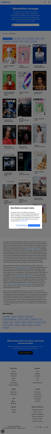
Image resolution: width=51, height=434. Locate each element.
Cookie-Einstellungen (21, 225)
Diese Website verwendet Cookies (25, 209)
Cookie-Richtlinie (23, 220)
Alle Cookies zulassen (34, 225)
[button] (2, 431)
